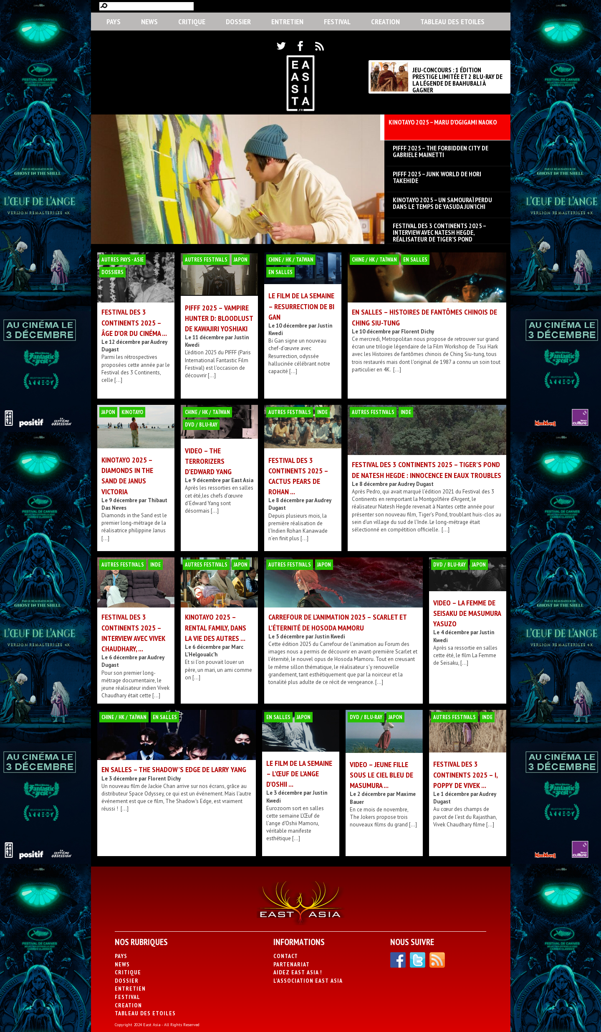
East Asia (242, 480)
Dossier (238, 21)
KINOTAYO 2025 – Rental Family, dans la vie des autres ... (215, 627)
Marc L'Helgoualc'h (214, 650)
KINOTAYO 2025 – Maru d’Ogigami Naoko (443, 122)
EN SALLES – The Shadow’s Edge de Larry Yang (173, 769)
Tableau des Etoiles (452, 21)
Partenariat (291, 964)
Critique (191, 21)
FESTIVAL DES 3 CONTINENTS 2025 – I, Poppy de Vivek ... (465, 774)
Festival (337, 21)
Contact (285, 956)
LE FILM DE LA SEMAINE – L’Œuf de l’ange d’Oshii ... (299, 773)
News (149, 21)
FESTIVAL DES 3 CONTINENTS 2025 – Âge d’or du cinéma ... (134, 322)
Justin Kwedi (330, 636)
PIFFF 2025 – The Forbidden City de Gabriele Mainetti (440, 151)
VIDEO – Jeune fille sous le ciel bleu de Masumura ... (381, 775)
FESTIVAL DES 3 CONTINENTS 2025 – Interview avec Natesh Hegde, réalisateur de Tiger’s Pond (439, 229)
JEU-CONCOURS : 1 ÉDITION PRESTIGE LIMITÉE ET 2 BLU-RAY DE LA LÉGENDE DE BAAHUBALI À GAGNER (457, 80)
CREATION (385, 21)
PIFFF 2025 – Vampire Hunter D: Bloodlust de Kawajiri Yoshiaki (219, 318)
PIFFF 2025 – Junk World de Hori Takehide (437, 177)
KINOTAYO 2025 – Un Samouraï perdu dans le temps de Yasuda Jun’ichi (442, 203)
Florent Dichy (417, 331)
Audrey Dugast (416, 484)
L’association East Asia (308, 980)
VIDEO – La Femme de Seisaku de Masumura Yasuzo (467, 613)
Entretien (287, 21)
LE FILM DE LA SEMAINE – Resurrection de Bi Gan (301, 306)
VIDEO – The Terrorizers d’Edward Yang (208, 461)
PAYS (113, 21)
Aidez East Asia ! (297, 972)
